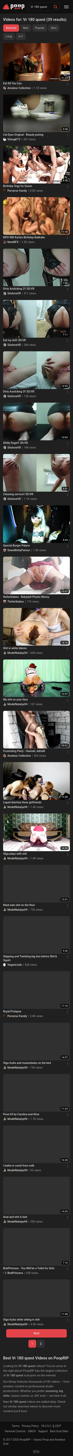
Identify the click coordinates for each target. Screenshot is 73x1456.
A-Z (20, 36)
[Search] (55, 7)
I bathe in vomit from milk (18, 1165)
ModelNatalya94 (17, 652)
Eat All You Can (12, 83)
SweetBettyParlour (18, 550)
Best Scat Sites (59, 1431)
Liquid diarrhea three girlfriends (22, 802)
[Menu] (66, 7)
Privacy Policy (30, 1426)
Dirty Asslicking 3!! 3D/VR (18, 391)
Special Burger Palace (16, 545)
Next (36, 1333)
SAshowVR (14, 293)
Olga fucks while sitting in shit (21, 1319)
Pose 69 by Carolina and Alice (21, 1114)
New (25, 27)
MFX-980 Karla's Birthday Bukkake (24, 237)
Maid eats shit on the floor (19, 905)
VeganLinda (14, 964)
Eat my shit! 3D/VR (14, 340)
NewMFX (12, 242)
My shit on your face (15, 699)
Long (9, 36)
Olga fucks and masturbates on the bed (27, 1062)
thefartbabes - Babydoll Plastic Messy (26, 596)
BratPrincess (15, 1272)
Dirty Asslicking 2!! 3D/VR (18, 288)
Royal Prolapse (12, 1011)
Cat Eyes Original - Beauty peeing (23, 134)
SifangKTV (13, 139)
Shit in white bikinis (15, 648)
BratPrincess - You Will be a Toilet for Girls (29, 1268)
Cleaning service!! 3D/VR (18, 494)
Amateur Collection (19, 88)
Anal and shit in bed (15, 1216)
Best (53, 27)
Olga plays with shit (15, 853)
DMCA (32, 1431)
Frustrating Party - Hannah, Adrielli (24, 751)
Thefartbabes (15, 601)
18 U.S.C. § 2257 (51, 1426)
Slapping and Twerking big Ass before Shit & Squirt (30, 958)
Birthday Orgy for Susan (17, 186)
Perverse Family (17, 190)
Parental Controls (15, 1431)
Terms (15, 1426)
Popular (40, 27)
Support (43, 1431)
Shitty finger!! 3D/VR (15, 442)
